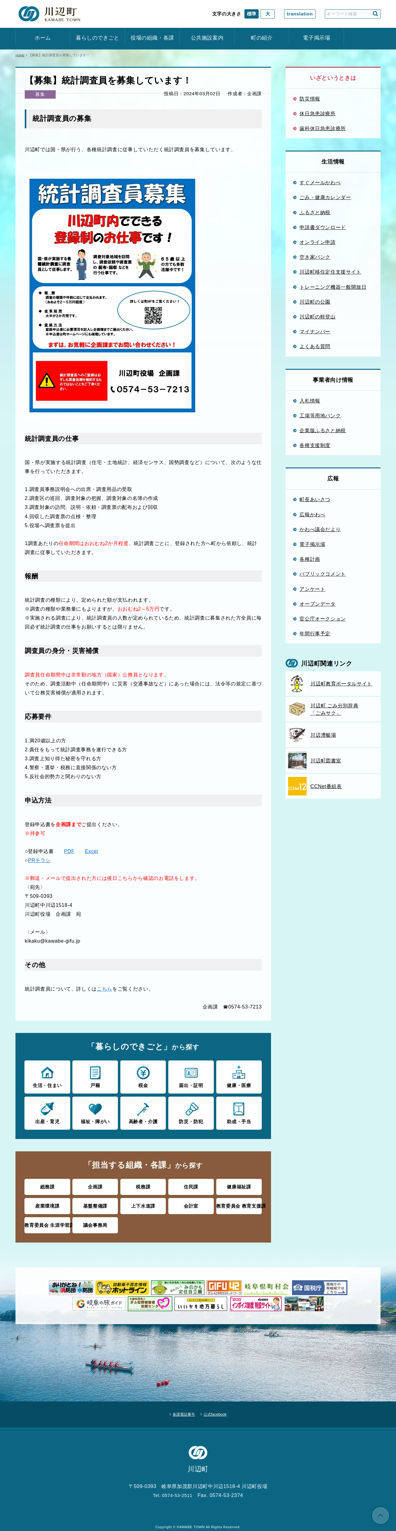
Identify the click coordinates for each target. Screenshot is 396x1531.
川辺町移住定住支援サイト (330, 272)
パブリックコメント (322, 574)
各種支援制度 (314, 445)
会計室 (191, 1203)
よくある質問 (314, 346)
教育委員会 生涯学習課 (47, 1221)
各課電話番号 (180, 1408)
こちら (104, 989)
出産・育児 (47, 1111)
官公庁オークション (322, 618)
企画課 (95, 1185)
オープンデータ (317, 604)
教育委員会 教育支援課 (239, 1203)
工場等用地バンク (320, 415)
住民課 (191, 1185)
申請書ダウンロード (322, 227)
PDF (69, 851)
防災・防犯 (191, 1111)
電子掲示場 (316, 38)
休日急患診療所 (317, 113)
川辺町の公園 (314, 302)
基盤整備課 (95, 1203)
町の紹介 (262, 38)
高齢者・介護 (143, 1111)
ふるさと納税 (314, 212)
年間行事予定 (314, 633)
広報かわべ (312, 514)
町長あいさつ (314, 499)
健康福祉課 (238, 1185)
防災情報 (309, 98)
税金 (143, 1076)
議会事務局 (95, 1221)
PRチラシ (39, 860)
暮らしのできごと (97, 38)
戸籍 (95, 1076)
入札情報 (309, 400)
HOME (20, 55)
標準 (251, 13)
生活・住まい (47, 1076)
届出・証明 (191, 1076)
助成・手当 (239, 1111)
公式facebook (220, 1408)
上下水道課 (143, 1203)
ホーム (43, 38)
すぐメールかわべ (320, 182)
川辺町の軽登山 (317, 316)
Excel (91, 851)
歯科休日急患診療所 (322, 128)
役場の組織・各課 (152, 38)
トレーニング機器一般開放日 (332, 287)
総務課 (47, 1185)
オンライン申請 (317, 242)
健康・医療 (239, 1076)
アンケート (312, 589)
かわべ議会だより (320, 529)
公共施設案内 (207, 38)
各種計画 (309, 559)
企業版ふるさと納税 (322, 430)
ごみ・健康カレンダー (325, 197)
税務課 (143, 1185)
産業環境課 (47, 1203)
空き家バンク (314, 257)
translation (300, 13)
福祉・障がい (95, 1111)
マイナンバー (314, 331)
